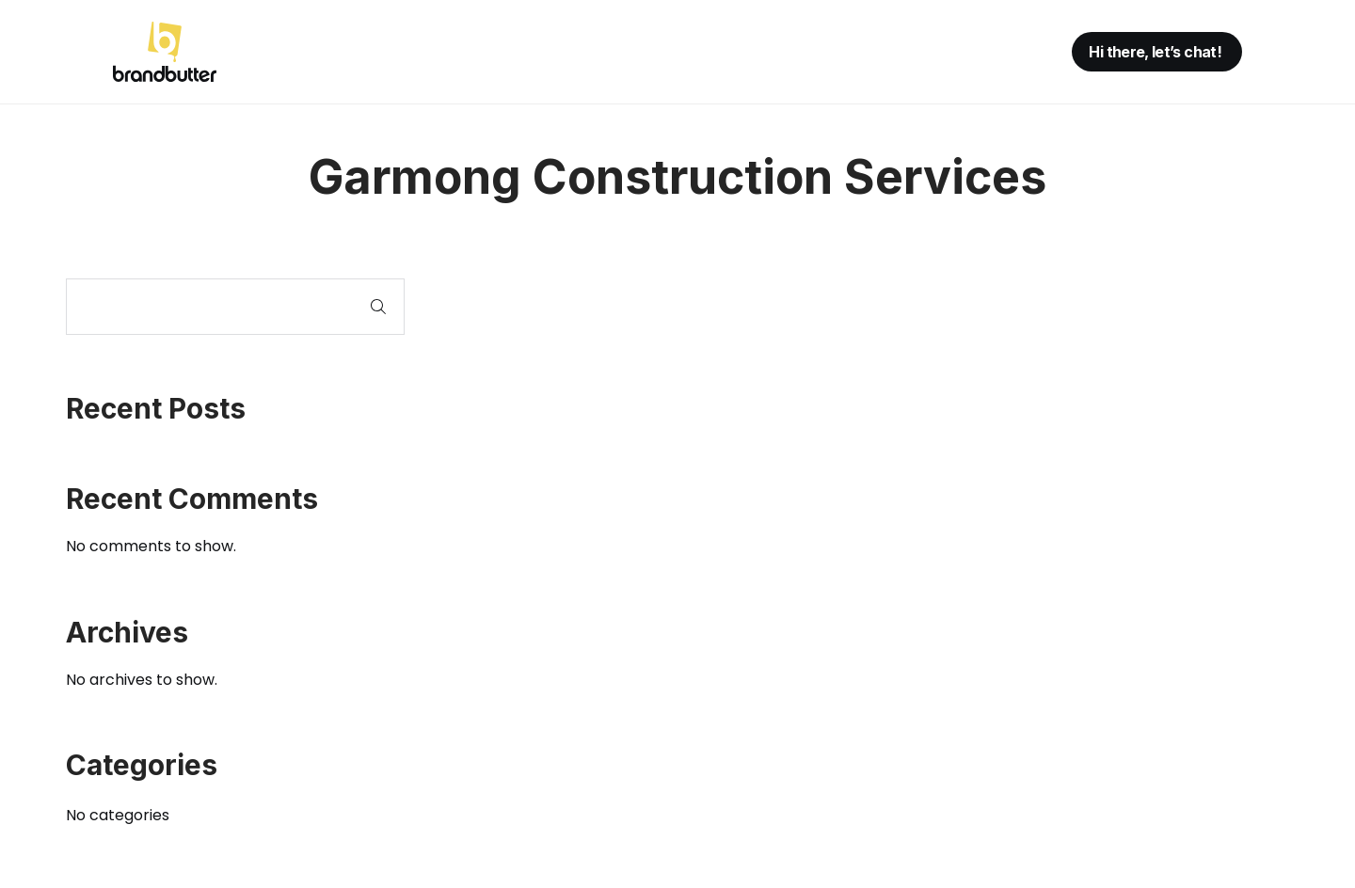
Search (378, 306)
